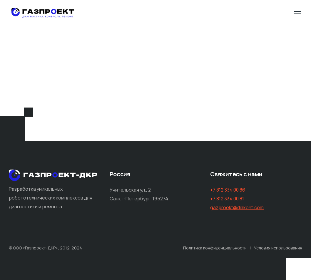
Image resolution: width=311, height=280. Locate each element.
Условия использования (278, 248)
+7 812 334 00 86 (227, 190)
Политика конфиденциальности (215, 248)
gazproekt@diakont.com (237, 207)
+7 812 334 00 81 (227, 198)
